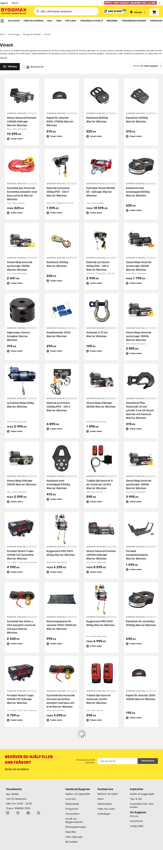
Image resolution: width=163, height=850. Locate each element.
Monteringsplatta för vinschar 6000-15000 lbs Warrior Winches (61, 619)
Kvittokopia (104, 796)
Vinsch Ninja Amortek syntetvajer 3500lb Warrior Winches (138, 330)
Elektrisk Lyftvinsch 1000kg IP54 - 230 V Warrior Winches (58, 400)
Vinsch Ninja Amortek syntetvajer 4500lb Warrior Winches (138, 478)
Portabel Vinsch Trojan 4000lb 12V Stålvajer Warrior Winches (20, 693)
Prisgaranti (71, 791)
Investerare (136, 803)
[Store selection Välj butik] (138, 12)
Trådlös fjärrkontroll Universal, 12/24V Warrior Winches (98, 693)
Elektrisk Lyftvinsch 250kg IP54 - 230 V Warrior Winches (58, 186)
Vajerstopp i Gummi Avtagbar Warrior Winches (18, 330)
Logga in (4, 3)
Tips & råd (136, 781)
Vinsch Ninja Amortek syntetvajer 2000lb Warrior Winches (138, 260)
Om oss (134, 798)
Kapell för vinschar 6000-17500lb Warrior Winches (59, 115)
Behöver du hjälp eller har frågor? (29, 742)
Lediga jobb (136, 808)
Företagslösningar (75, 809)
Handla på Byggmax (77, 771)
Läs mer (3, 51)
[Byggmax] (13, 11)
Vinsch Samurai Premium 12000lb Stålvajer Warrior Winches (101, 548)
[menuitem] (2, 21)
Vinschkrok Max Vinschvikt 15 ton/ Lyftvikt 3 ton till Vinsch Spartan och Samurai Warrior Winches (140, 404)
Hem (2, 28)
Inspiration (136, 771)
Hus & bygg (13, 28)
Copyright (78, 845)
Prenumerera (147, 744)
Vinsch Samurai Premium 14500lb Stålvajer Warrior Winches (22, 115)
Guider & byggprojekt (142, 776)
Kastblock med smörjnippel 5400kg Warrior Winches (58, 478)
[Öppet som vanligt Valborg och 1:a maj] (131, 2)
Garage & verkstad (31, 28)
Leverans (70, 781)
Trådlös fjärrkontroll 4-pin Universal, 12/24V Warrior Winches (100, 478)
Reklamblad (72, 786)
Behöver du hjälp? (108, 776)
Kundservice (105, 771)
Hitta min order (106, 791)
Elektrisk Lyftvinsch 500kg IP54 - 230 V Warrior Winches (98, 260)
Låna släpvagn (74, 819)
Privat (14, 3)
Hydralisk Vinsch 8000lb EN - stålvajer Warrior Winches (100, 186)
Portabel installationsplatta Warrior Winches (137, 548)
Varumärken (72, 796)
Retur (101, 781)
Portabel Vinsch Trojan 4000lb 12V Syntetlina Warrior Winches (20, 548)
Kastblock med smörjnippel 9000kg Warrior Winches (138, 186)
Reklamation (105, 786)
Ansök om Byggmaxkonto (74, 803)
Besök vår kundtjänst (17, 751)
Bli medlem (71, 824)
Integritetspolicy (115, 845)
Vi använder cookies (95, 845)
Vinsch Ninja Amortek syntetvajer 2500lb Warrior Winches (19, 260)
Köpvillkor (70, 814)
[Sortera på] (147, 60)
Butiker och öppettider (77, 776)
